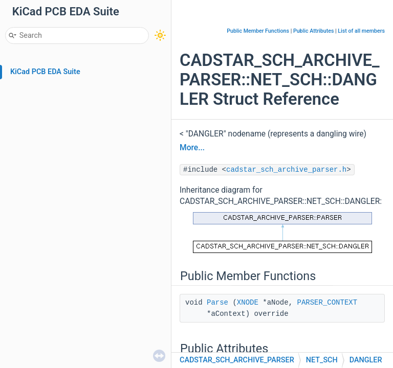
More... (192, 147)
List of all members (361, 31)
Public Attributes (313, 31)
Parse (217, 302)
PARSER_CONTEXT (327, 302)
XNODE (247, 302)
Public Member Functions (258, 31)
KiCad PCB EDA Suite (45, 71)
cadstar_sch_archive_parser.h (286, 170)
